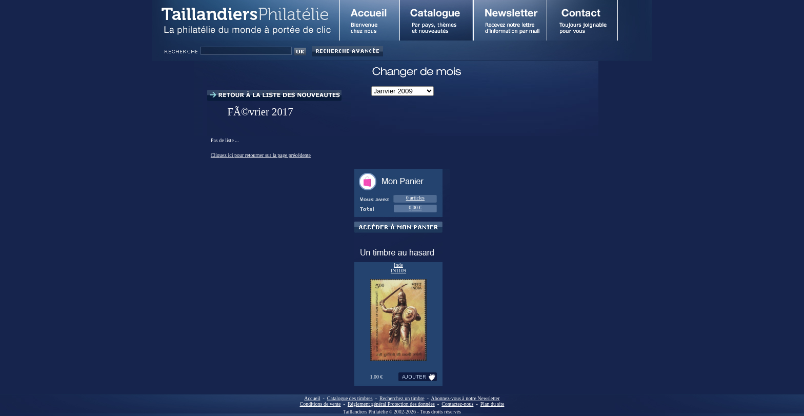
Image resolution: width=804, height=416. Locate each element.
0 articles (415, 198)
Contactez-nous (457, 404)
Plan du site (492, 404)
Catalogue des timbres (350, 398)
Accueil (312, 398)
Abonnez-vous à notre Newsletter (465, 398)
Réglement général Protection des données (391, 404)
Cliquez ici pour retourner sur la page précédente (261, 155)
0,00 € (415, 207)
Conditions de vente (320, 404)
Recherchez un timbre (402, 398)
